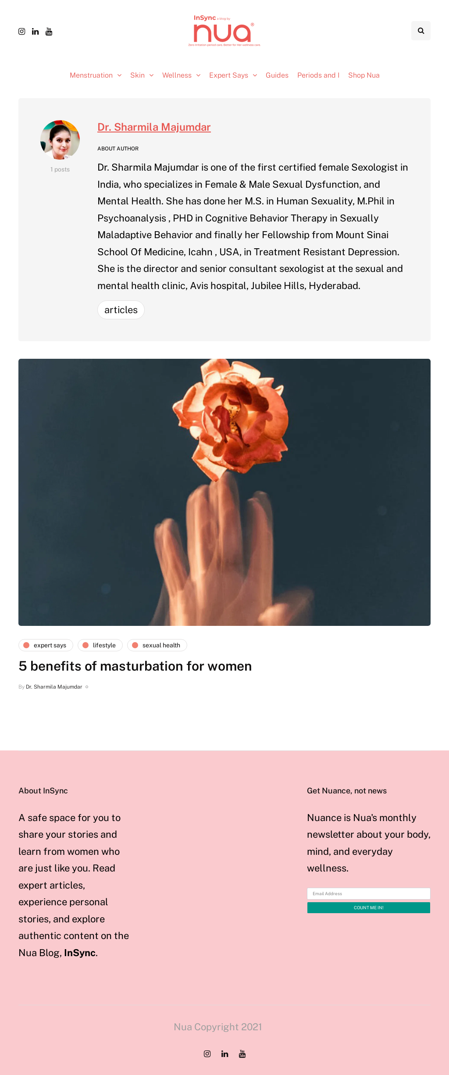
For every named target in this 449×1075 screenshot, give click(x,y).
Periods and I (318, 75)
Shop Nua (364, 75)
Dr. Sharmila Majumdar (154, 127)
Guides (277, 75)
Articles (121, 309)
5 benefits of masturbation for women (135, 666)
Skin (137, 75)
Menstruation (91, 75)
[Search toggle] (421, 30)
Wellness (177, 75)
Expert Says (228, 75)
